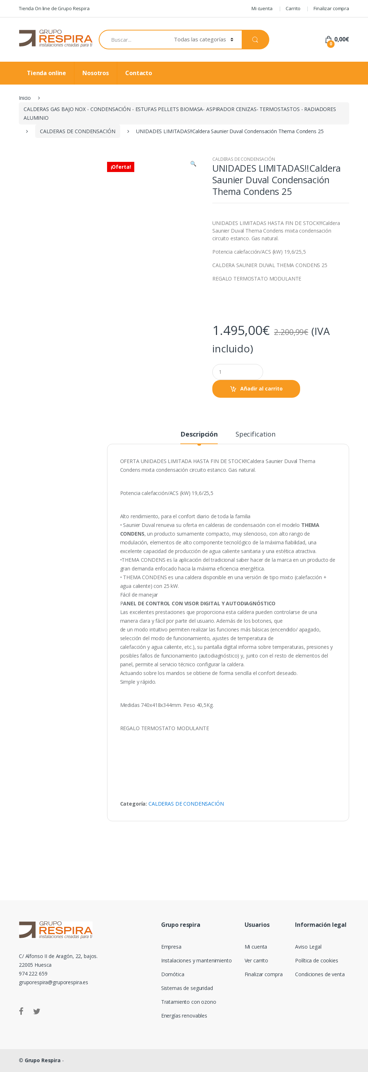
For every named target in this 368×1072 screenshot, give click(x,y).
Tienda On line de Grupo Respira (54, 8)
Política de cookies (316, 960)
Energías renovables (184, 1015)
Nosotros (95, 73)
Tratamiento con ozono (188, 1001)
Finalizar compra (331, 8)
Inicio (25, 97)
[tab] (198, 437)
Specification (255, 434)
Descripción (198, 434)
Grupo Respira (43, 1060)
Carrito (293, 8)
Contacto (138, 73)
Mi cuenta (262, 8)
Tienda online (46, 73)
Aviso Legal (308, 946)
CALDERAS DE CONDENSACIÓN (77, 131)
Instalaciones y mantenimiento (196, 960)
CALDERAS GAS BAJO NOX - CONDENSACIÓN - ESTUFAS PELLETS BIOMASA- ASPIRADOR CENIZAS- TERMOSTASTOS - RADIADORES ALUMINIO (180, 113)
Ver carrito (256, 960)
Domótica (172, 974)
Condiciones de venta (319, 974)
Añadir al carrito (261, 388)
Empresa (171, 946)
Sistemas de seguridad (187, 988)
